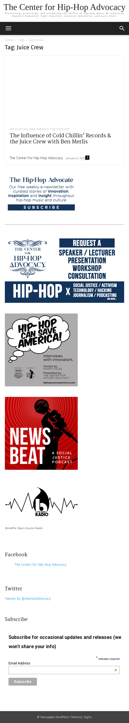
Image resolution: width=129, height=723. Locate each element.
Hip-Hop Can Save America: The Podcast (40, 129)
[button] (122, 28)
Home (9, 40)
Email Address (63, 663)
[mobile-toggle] (8, 28)
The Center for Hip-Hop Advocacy (36, 158)
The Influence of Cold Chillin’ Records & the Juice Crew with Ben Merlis (60, 138)
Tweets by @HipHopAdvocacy (28, 599)
